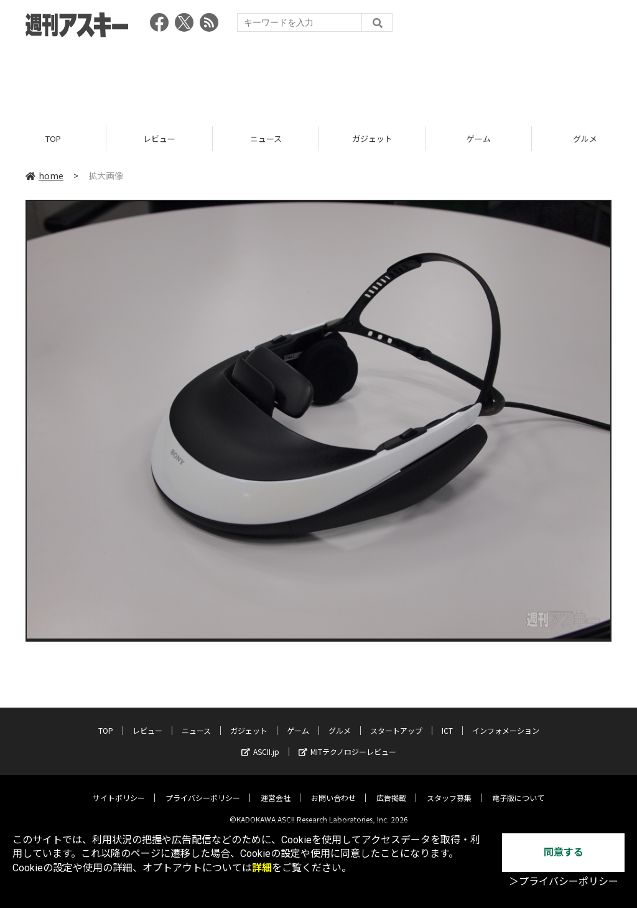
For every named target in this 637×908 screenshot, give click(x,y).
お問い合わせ (333, 788)
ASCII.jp (260, 742)
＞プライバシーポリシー (563, 881)
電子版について (518, 788)
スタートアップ (396, 721)
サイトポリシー (119, 788)
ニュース (266, 138)
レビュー (159, 138)
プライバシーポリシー (202, 788)
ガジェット (372, 138)
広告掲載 (391, 788)
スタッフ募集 (449, 788)
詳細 (262, 868)
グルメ (339, 721)
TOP (53, 138)
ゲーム (479, 138)
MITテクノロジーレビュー (347, 742)
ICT (447, 721)
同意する (564, 852)
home (44, 175)
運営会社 (276, 788)
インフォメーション (505, 721)
